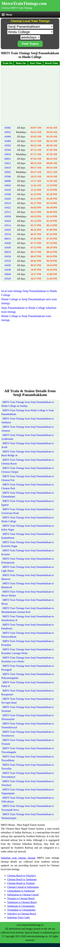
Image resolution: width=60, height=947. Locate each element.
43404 (7, 136)
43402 (7, 127)
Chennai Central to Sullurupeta (23, 887)
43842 (7, 185)
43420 (7, 198)
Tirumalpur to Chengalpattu (21, 909)
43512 (7, 212)
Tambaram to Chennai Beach (22, 902)
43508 (7, 194)
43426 (7, 229)
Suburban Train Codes (18, 917)
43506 (7, 176)
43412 (7, 163)
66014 (7, 238)
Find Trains (30, 43)
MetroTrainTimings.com (24, 3)
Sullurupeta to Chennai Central (23, 894)
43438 (7, 269)
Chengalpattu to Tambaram (21, 890)
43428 (7, 243)
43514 (7, 225)
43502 (7, 145)
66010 (7, 252)
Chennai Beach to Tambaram (22, 879)
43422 (7, 207)
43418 (7, 189)
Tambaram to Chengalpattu (21, 906)
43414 (7, 167)
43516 (7, 234)
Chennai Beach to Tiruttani (21, 883)
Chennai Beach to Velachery (21, 875)
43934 (7, 154)
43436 (7, 265)
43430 (7, 247)
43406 (7, 141)
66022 (7, 158)
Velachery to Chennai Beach (21, 913)
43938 (7, 216)
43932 (7, 132)
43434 (7, 256)
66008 (7, 181)
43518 (7, 260)
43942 (7, 172)
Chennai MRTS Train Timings (17, 7)
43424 (7, 221)
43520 (7, 278)
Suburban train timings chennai (18, 857)
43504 (7, 150)
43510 (7, 203)
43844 (7, 274)
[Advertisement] (30, 95)
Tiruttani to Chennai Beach (21, 898)
